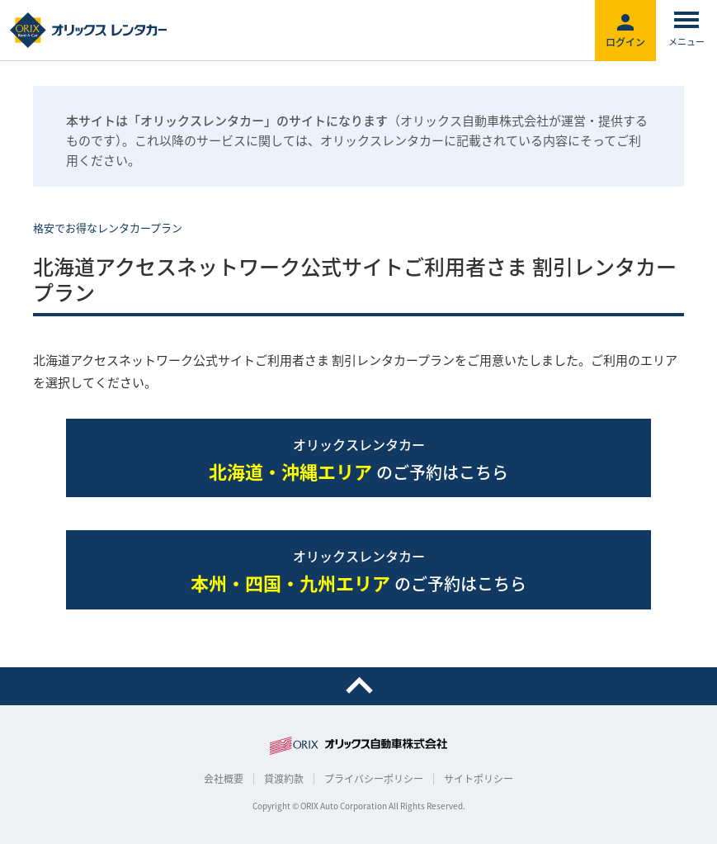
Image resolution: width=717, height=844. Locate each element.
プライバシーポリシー (373, 778)
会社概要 (223, 778)
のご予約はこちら (358, 459)
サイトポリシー (478, 778)
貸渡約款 (284, 778)
